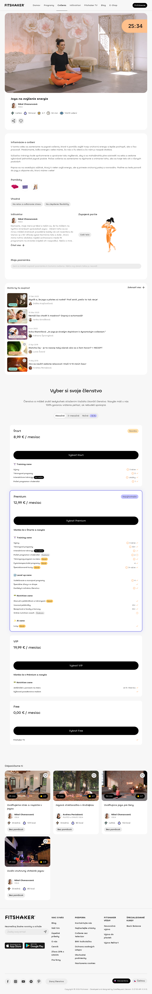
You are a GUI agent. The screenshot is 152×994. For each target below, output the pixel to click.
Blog (103, 5)
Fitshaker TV (90, 5)
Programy (49, 5)
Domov (36, 5)
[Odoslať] (45, 931)
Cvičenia (62, 5)
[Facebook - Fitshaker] (8, 981)
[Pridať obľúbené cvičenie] (45, 775)
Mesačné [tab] (60, 415)
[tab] (89, 415)
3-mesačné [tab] (73, 415)
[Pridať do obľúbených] (21, 121)
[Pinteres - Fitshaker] (39, 981)
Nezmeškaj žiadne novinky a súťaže (23, 926)
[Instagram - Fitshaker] (16, 981)
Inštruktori (75, 5)
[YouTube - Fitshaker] (23, 981)
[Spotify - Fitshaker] (31, 981)
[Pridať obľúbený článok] (24, 296)
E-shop (113, 5)
